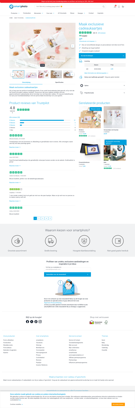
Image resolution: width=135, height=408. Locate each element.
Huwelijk (104, 350)
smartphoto (39, 340)
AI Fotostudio (62, 13)
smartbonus (72, 350)
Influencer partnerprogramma (78, 362)
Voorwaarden (40, 350)
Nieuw (72, 13)
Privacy (38, 355)
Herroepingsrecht (41, 352)
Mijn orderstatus (74, 347)
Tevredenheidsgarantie (76, 342)
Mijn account (73, 345)
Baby (103, 342)
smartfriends (73, 352)
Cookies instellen (16, 404)
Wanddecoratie (8, 345)
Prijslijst (38, 362)
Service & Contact (74, 340)
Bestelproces (40, 347)
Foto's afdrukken (8, 340)
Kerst (103, 340)
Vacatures (39, 342)
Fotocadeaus (7, 347)
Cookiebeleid (40, 357)
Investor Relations (41, 365)
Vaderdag (105, 347)
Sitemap (38, 345)
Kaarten (5, 352)
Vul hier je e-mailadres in (53, 267)
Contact (91, 13)
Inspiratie (100, 13)
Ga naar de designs (87, 56)
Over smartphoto (42, 336)
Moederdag (105, 345)
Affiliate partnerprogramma (77, 357)
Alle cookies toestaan (118, 404)
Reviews (38, 360)
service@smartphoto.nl (76, 355)
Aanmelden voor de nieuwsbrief (56, 274)
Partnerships (73, 360)
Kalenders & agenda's (9, 350)
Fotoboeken (27, 13)
